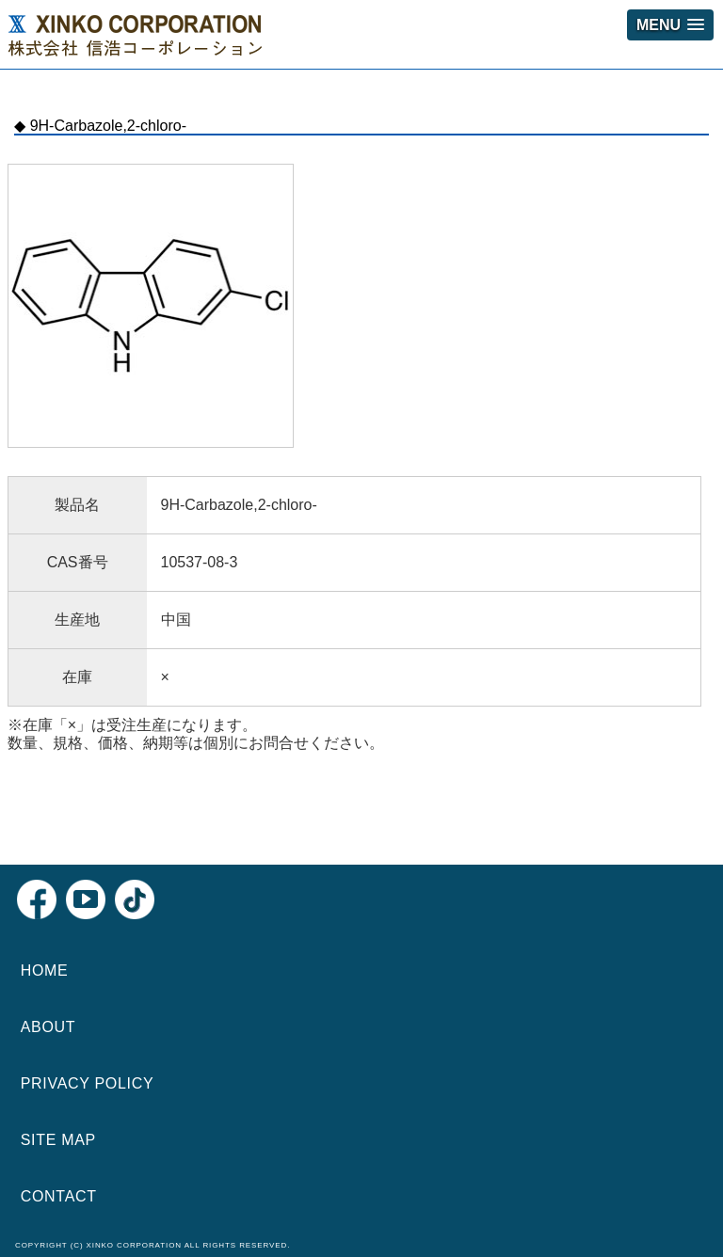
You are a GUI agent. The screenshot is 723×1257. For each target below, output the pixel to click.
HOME (45, 971)
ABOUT (48, 1027)
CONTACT (59, 1196)
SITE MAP (58, 1140)
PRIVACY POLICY (87, 1083)
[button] (670, 24)
